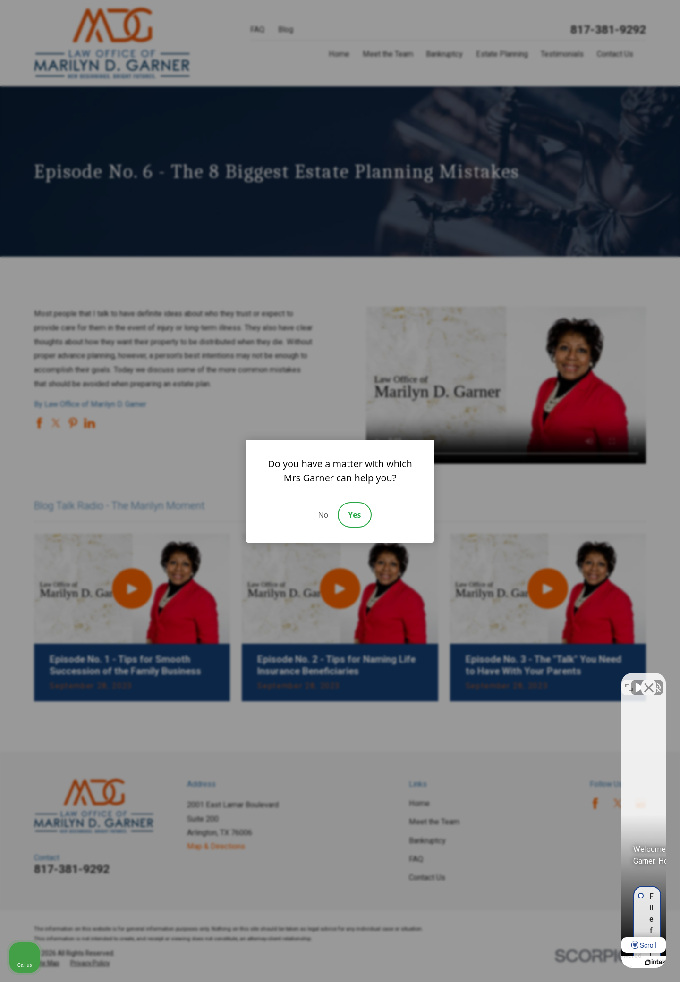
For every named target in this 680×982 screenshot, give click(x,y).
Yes (354, 515)
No (323, 515)
